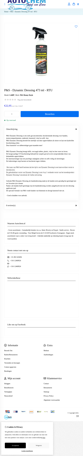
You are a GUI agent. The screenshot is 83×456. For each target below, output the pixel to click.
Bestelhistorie (9, 320)
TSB (77, 348)
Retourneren (48, 320)
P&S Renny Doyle (26, 95)
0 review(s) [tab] (41, 138)
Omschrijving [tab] (41, 129)
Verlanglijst (8, 324)
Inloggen (7, 316)
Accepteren (15, 445)
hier (44, 437)
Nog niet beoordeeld (24, 100)
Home (6, 12)
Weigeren (39, 445)
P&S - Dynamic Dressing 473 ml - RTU (23, 12)
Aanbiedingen (48, 287)
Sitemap (46, 324)
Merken (46, 283)
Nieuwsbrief (8, 328)
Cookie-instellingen (27, 451)
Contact (46, 316)
